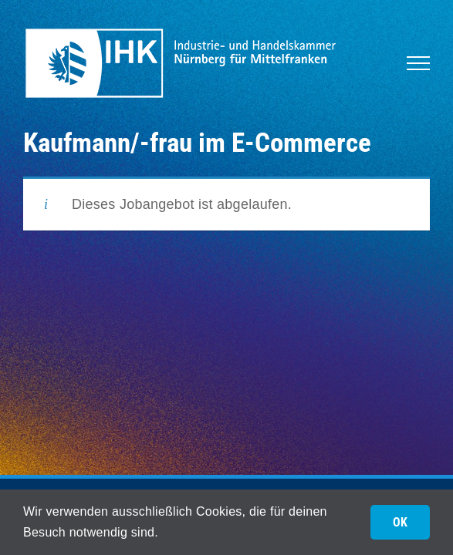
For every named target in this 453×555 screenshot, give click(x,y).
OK (400, 522)
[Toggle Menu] (418, 63)
